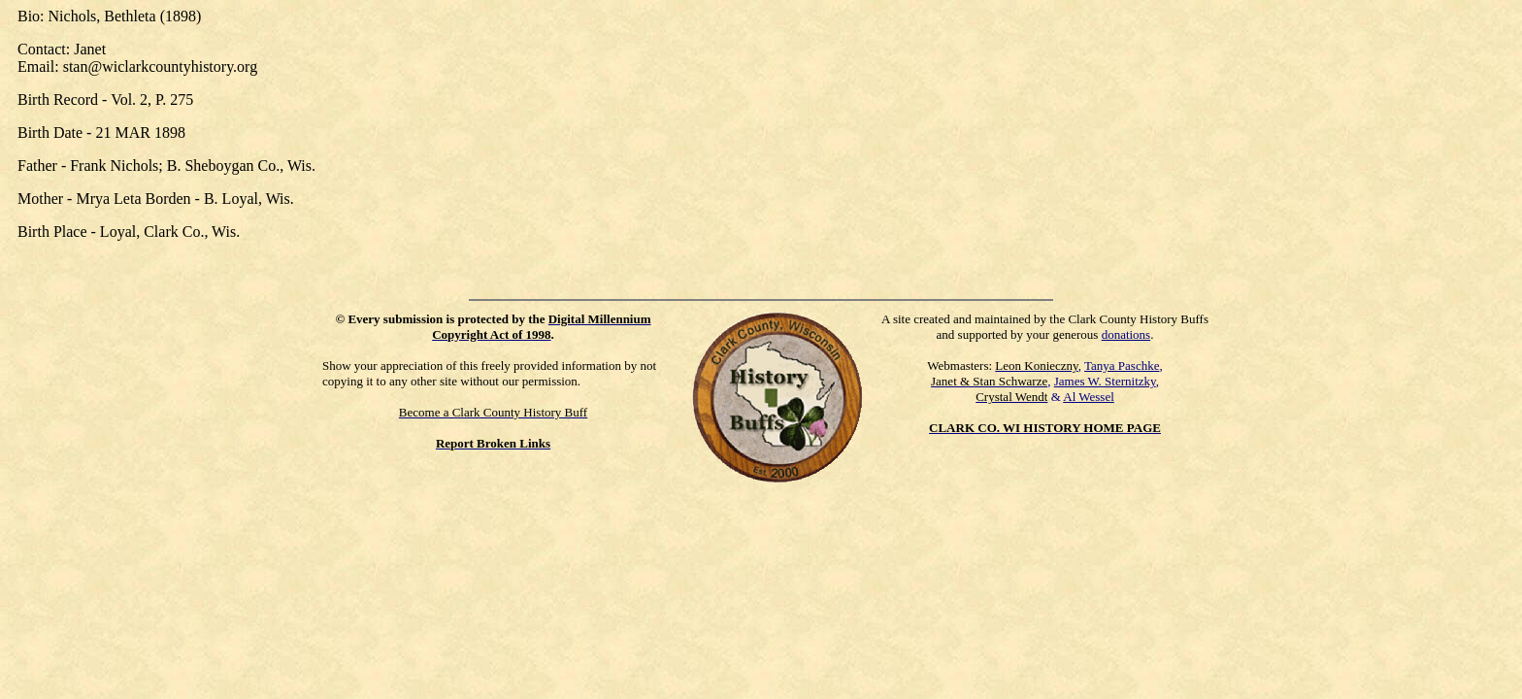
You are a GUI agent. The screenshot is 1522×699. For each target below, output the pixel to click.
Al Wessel (1088, 396)
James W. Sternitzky (1105, 381)
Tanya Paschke (1121, 365)
